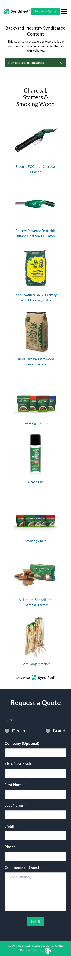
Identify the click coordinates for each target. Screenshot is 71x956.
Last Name (15, 805)
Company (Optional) (22, 743)
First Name (16, 784)
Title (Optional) (18, 764)
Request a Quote (45, 11)
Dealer (19, 730)
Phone (10, 846)
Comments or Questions (25, 867)
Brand (59, 730)
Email (11, 826)
